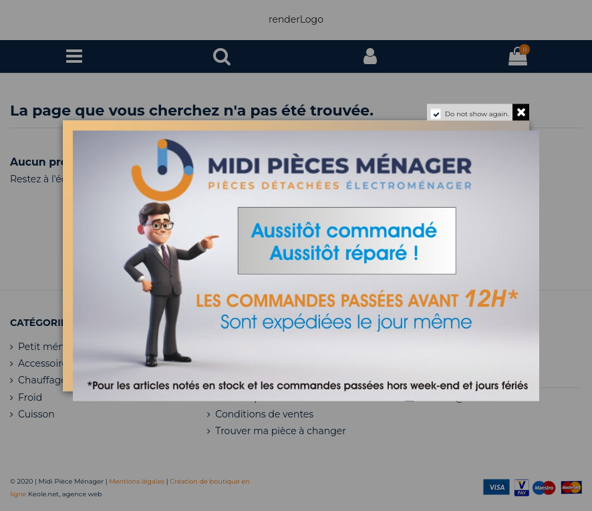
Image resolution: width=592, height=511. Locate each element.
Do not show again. (477, 113)
